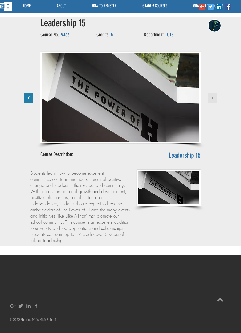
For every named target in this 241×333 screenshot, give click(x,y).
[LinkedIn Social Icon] (219, 7)
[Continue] (28, 98)
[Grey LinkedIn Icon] (28, 306)
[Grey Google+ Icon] (13, 306)
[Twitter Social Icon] (211, 7)
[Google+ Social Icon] (202, 7)
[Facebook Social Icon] (228, 7)
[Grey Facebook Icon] (36, 306)
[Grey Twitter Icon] (21, 306)
